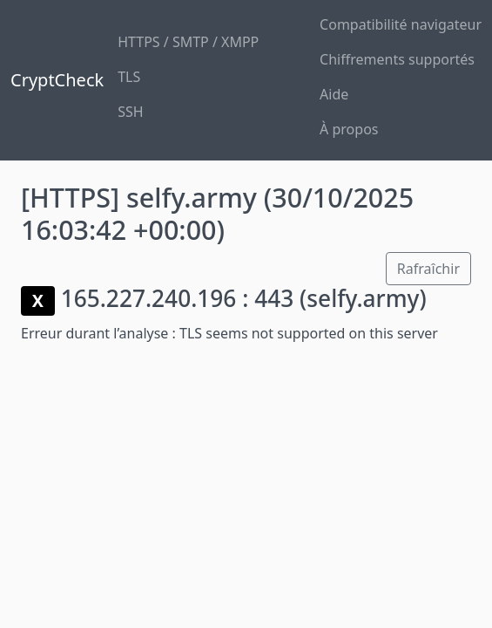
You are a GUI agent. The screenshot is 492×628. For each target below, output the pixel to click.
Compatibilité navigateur (401, 24)
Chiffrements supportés (397, 59)
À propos (349, 129)
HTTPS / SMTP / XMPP (188, 41)
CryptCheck (57, 80)
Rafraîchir (428, 268)
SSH (130, 111)
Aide (334, 94)
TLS (129, 76)
